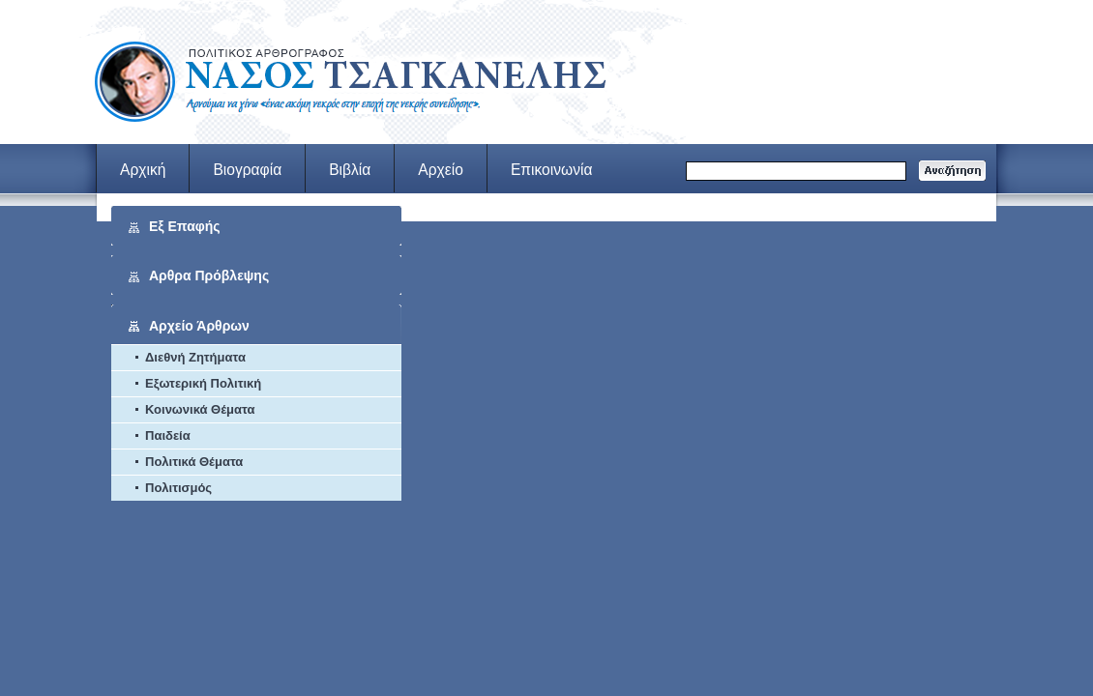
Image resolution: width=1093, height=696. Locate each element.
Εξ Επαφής (185, 226)
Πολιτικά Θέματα (194, 461)
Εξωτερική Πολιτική (203, 383)
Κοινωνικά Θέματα (199, 409)
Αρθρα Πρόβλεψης (209, 275)
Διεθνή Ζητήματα (195, 357)
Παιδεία (168, 435)
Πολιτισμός (178, 487)
